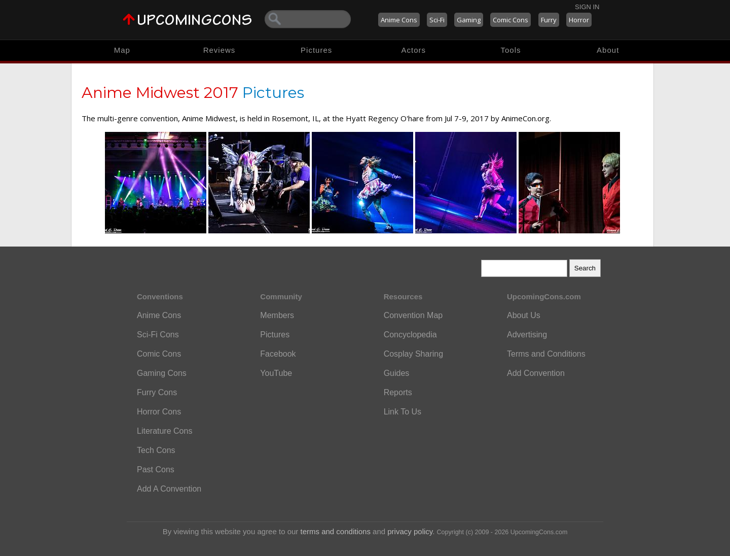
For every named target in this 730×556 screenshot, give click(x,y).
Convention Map (413, 315)
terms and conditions (336, 531)
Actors (414, 50)
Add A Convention (169, 488)
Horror (579, 19)
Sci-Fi (437, 19)
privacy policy (409, 531)
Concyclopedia (410, 334)
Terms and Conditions (546, 354)
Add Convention (536, 373)
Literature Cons (164, 431)
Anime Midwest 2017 (160, 92)
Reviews (219, 50)
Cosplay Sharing (413, 354)
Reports (398, 392)
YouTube (276, 373)
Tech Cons (156, 450)
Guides (397, 373)
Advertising (527, 334)
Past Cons (155, 469)
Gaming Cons (162, 373)
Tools (511, 50)
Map (122, 50)
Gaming (469, 19)
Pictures (316, 50)
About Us (523, 315)
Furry (549, 19)
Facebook (278, 354)
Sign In (587, 7)
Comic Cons (510, 19)
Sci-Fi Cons (158, 334)
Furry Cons (157, 392)
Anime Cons (399, 19)
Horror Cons (159, 411)
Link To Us (402, 411)
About (608, 50)
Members (277, 315)
